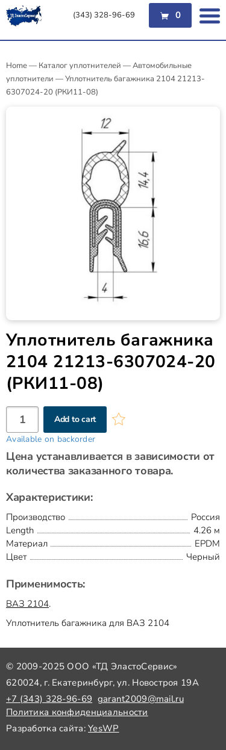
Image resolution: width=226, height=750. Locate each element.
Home (16, 65)
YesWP (103, 728)
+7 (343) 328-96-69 (49, 699)
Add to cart (75, 419)
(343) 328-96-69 (104, 15)
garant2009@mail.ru (141, 699)
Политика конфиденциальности (77, 712)
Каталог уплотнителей (80, 65)
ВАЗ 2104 (27, 604)
